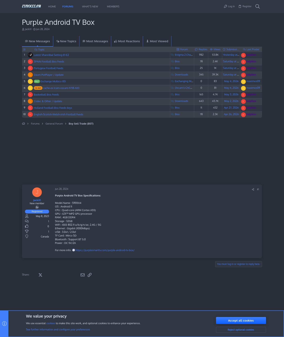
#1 (258, 189)
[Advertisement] (108, 155)
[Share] (253, 189)
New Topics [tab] (66, 41)
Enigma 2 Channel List (188, 54)
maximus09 (253, 81)
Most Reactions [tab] (127, 41)
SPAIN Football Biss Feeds (49, 61)
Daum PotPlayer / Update (49, 74)
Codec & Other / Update (48, 101)
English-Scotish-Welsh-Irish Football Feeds (58, 114)
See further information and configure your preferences (58, 329)
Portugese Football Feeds (48, 68)
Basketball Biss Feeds (46, 94)
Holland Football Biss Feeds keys (53, 107)
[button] (76, 6)
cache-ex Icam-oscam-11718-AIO (61, 88)
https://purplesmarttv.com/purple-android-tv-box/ (105, 250)
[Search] (257, 6)
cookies (50, 323)
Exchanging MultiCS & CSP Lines (194, 81)
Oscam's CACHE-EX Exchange (192, 87)
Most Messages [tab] (95, 41)
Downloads (181, 74)
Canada (45, 236)
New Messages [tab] (37, 41)
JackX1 (28, 29)
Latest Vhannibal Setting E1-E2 (51, 54)
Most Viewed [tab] (157, 41)
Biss (177, 61)
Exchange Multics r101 (53, 81)
